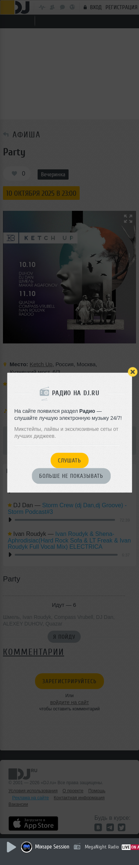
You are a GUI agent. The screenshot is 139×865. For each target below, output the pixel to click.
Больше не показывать (71, 476)
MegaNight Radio (102, 847)
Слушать (69, 460)
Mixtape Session (52, 847)
